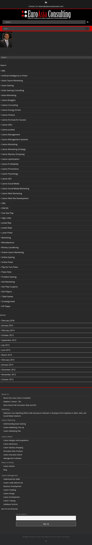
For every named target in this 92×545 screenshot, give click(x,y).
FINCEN (4, 208)
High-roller (6, 218)
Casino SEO (6, 179)
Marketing (6, 237)
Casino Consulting (9, 105)
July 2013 (5, 345)
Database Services (10, 504)
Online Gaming (8, 257)
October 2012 (7, 379)
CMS (3, 203)
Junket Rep (6, 223)
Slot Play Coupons (9, 286)
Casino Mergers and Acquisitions (16, 440)
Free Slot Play (7, 213)
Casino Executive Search (12, 455)
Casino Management (10, 134)
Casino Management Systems (14, 139)
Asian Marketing (8, 95)
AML (3, 71)
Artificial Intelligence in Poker (14, 75)
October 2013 (7, 335)
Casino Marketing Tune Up (13, 427)
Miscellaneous (7, 242)
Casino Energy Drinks (11, 110)
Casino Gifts (6, 125)
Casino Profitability (9, 164)
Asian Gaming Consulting (12, 90)
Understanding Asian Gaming (14, 424)
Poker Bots (6, 272)
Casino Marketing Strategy (13, 149)
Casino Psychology (9, 174)
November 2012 (8, 374)
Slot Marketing (8, 282)
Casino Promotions (10, 169)
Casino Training (9, 501)
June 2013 (5, 350)
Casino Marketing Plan (12, 431)
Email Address (21, 514)
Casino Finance (8, 115)
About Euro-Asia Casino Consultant (17, 398)
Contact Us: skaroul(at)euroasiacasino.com (46, 6)
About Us (5, 394)
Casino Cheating (9, 490)
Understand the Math (11, 479)
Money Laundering (10, 247)
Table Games (7, 296)
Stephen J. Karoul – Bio (12, 401)
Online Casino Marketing (12, 252)
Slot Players (6, 291)
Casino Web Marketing (11, 193)
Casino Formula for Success (13, 120)
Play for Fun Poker (9, 267)
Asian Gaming (7, 85)
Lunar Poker (7, 233)
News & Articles (8, 462)
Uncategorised (8, 301)
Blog (5, 470)
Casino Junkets (8, 129)
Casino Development (11, 497)
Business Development (12, 486)
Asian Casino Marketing (12, 80)
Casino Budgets (8, 100)
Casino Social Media (10, 183)
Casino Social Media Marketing (15, 188)
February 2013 (7, 360)
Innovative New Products (13, 451)
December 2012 (8, 369)
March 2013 (6, 355)
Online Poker (7, 262)
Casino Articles (9, 466)
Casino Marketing (9, 144)
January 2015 (7, 325)
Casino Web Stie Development (15, 198)
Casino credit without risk (13, 483)
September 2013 (8, 340)
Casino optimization (10, 159)
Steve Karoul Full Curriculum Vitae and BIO (19, 405)
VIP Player (6, 306)
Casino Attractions (10, 444)
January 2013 (7, 364)
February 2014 (7, 330)
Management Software (12, 458)
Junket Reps (6, 228)
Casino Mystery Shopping (13, 154)
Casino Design (8, 493)
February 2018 (7, 320)
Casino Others (7, 436)
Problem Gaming (9, 277)
